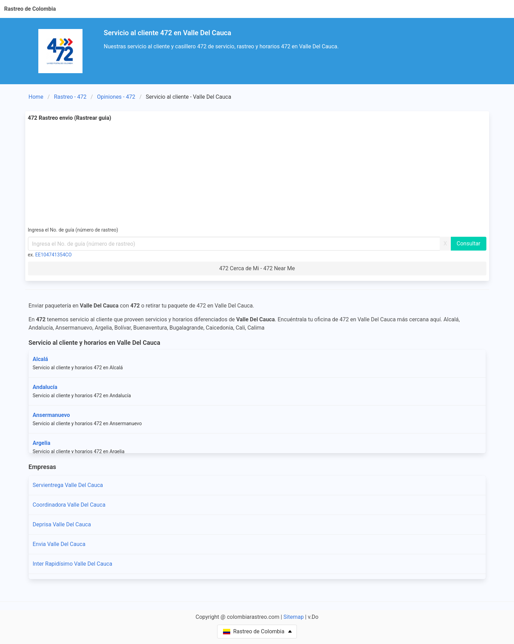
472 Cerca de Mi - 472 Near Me (257, 268)
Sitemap (293, 617)
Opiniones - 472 (116, 97)
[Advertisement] (257, 174)
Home (36, 97)
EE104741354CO (53, 254)
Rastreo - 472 (70, 97)
